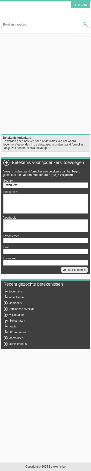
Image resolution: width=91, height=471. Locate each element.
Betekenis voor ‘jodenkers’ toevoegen (48, 162)
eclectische (16, 297)
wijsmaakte (16, 315)
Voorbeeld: (10, 217)
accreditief (16, 338)
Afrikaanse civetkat (21, 309)
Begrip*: (8, 180)
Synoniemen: (11, 236)
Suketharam (17, 320)
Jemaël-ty (15, 303)
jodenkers (15, 291)
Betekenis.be (33, 12)
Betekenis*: (10, 192)
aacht (12, 326)
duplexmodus (18, 344)
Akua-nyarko (17, 332)
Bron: (6, 247)
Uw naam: (9, 258)
